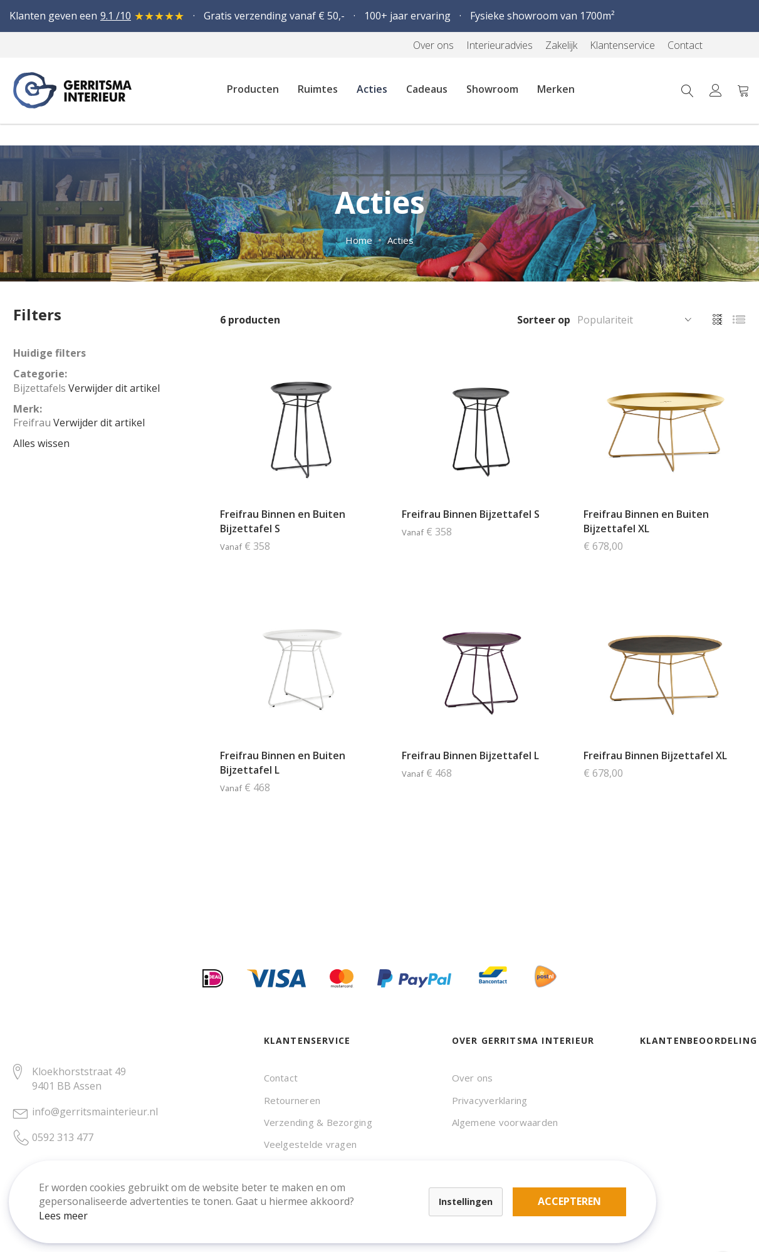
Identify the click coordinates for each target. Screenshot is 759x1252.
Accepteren (434, 1183)
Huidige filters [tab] (49, 353)
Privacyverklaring (490, 1100)
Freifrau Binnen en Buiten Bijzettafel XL (646, 521)
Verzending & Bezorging (318, 1122)
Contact (281, 1077)
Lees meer (74, 1204)
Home (358, 240)
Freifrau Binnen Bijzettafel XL (655, 755)
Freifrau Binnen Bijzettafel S (471, 514)
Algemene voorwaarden (505, 1122)
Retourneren (292, 1100)
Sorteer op (543, 320)
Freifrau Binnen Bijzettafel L (470, 755)
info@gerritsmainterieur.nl (95, 1111)
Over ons (472, 1077)
